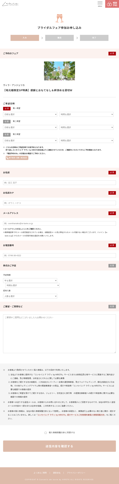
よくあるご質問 (40, 473)
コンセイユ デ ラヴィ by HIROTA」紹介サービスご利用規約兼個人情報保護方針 (70, 415)
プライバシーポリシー (76, 473)
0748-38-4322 (18, 157)
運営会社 (56, 473)
